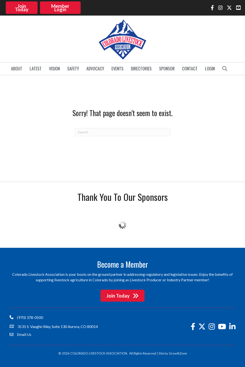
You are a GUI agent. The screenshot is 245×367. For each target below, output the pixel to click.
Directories (141, 68)
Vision (54, 68)
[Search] (122, 131)
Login (210, 68)
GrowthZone (178, 353)
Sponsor (167, 68)
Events (117, 68)
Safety (73, 68)
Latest (36, 68)
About (16, 68)
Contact (190, 68)
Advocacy (95, 68)
